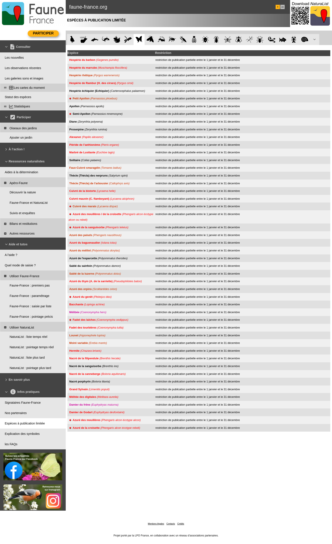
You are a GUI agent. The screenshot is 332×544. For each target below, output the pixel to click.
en (282, 7)
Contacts (170, 524)
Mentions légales (156, 524)
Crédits (180, 524)
